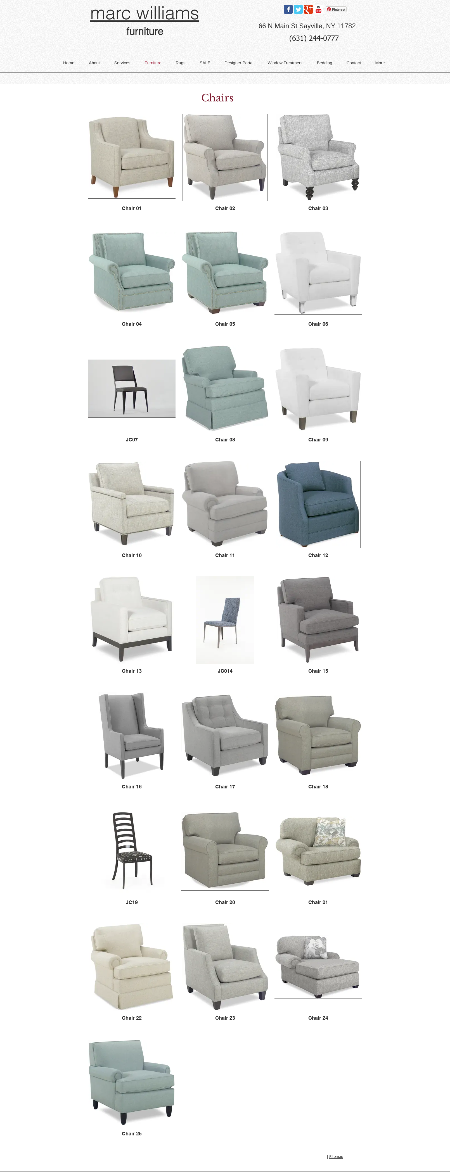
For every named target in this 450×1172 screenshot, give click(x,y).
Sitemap (336, 1157)
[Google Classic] (308, 9)
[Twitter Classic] (298, 9)
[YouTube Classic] (318, 9)
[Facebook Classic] (288, 9)
